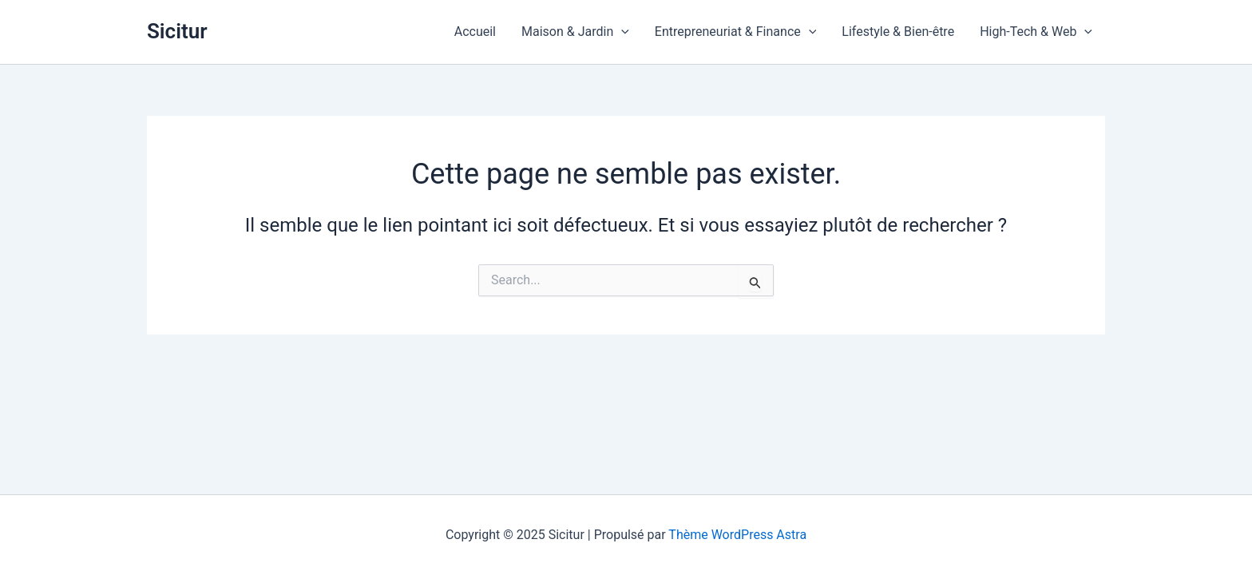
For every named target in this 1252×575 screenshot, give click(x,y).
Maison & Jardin (575, 32)
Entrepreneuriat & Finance (736, 32)
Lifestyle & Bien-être (898, 31)
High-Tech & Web (1036, 32)
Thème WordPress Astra (737, 534)
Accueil (475, 31)
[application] (621, 32)
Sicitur (177, 31)
